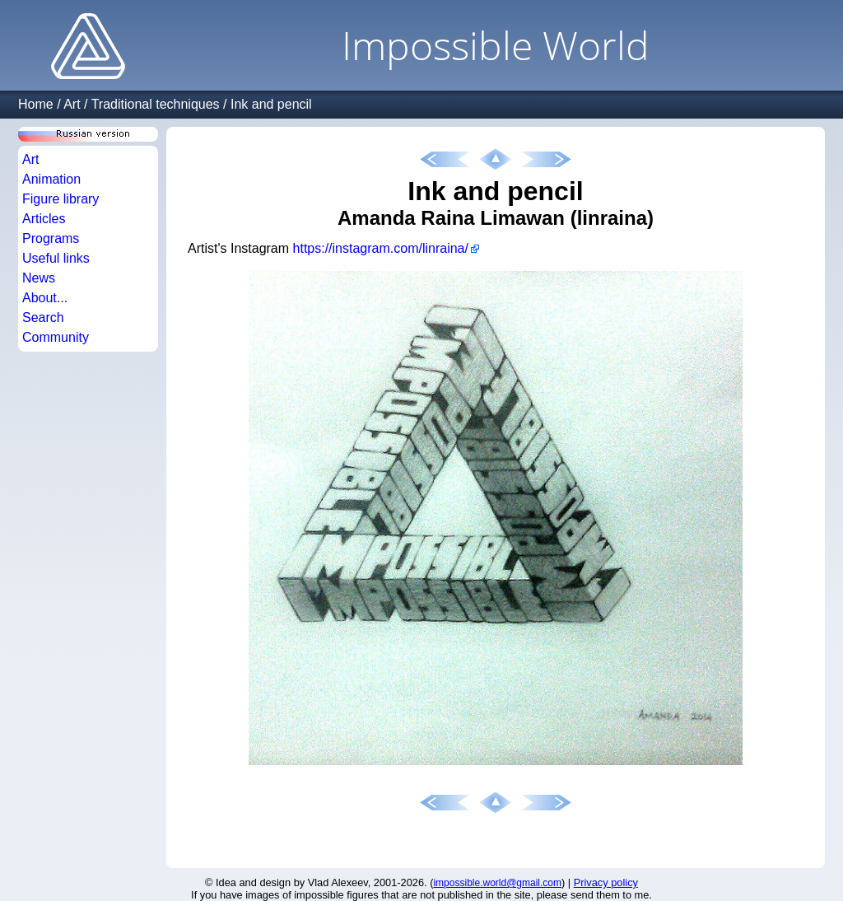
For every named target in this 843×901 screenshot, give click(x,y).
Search (43, 317)
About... (45, 298)
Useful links (56, 258)
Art (71, 104)
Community (55, 337)
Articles (43, 219)
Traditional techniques (155, 104)
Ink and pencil (271, 104)
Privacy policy (606, 882)
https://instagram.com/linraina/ (380, 248)
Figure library (60, 199)
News (38, 278)
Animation (51, 179)
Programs (50, 238)
